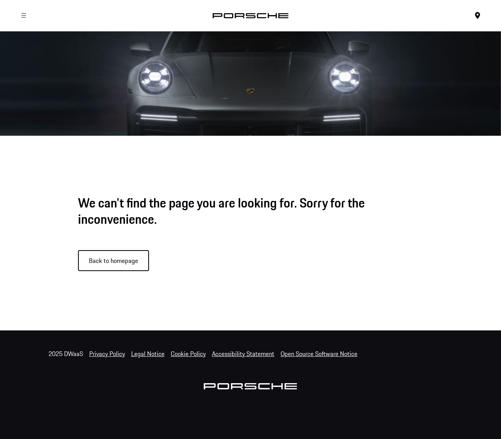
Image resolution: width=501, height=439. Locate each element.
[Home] (250, 15)
